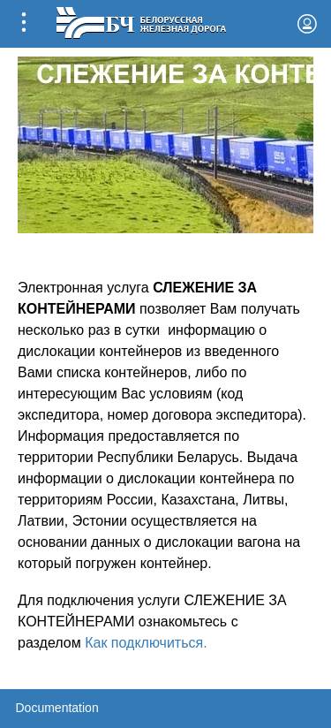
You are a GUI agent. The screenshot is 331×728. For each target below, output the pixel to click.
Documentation (57, 708)
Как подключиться (144, 642)
